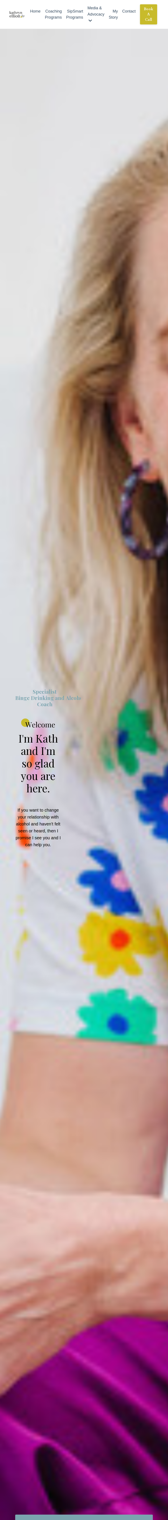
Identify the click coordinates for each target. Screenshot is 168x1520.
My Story (113, 14)
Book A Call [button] (148, 14)
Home (35, 11)
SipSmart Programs (74, 14)
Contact (129, 11)
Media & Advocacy (95, 14)
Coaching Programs (53, 14)
